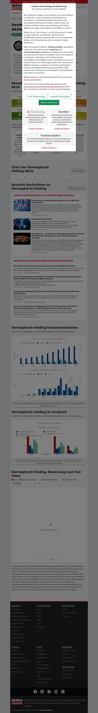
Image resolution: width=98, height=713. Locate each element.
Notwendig (38, 112)
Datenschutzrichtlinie (32, 80)
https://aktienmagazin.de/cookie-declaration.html (44, 86)
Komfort (64, 112)
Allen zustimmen (49, 102)
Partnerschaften (51, 135)
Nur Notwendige (36, 96)
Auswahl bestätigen (60, 96)
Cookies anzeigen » (36, 128)
